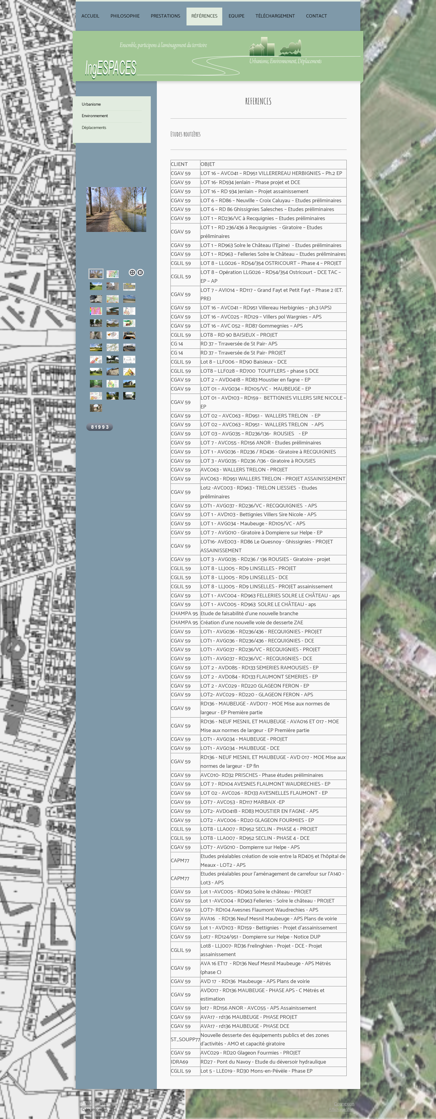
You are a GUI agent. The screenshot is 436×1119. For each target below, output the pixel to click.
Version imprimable (104, 1103)
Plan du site (139, 1103)
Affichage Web (341, 1109)
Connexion (344, 1103)
